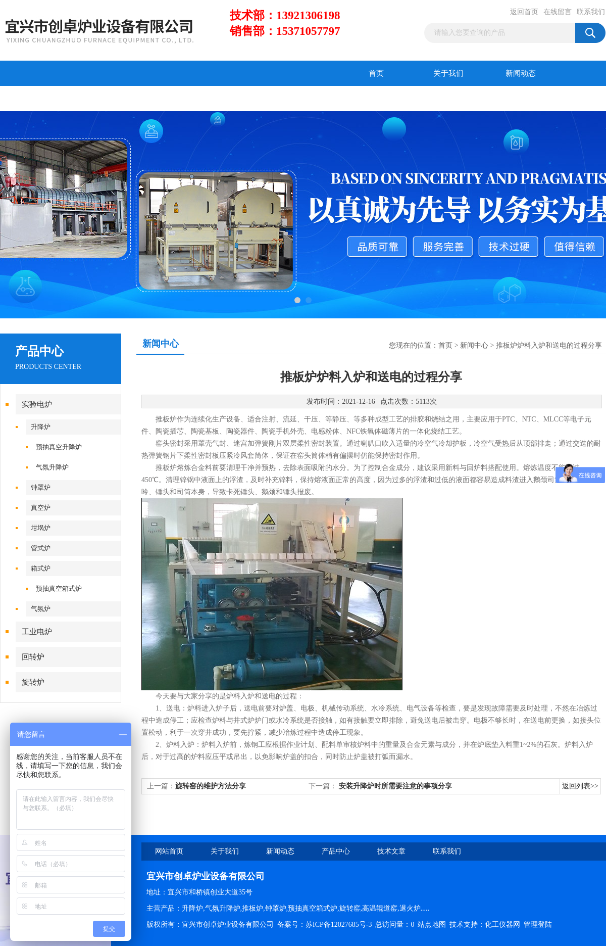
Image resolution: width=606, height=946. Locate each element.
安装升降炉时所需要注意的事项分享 (395, 786)
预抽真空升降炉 (59, 447)
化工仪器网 (502, 924)
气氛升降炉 (52, 467)
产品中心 (36, 98)
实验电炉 (37, 404)
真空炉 (40, 507)
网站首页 (169, 851)
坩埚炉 (40, 528)
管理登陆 (538, 924)
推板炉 (166, 419)
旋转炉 (33, 682)
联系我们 (591, 12)
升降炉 (40, 427)
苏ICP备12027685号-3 (339, 924)
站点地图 (432, 924)
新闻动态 (521, 73)
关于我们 (448, 73)
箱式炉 (40, 568)
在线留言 (557, 12)
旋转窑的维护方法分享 (210, 786)
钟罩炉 (40, 487)
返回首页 (524, 12)
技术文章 (108, 98)
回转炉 (33, 657)
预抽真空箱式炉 (59, 588)
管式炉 (40, 548)
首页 (376, 73)
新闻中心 (474, 345)
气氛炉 (40, 608)
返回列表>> (580, 786)
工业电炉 (37, 632)
